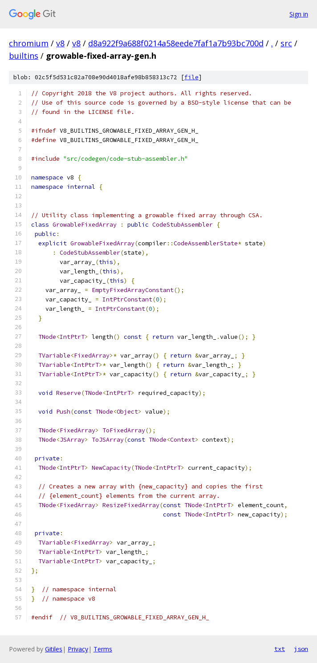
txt (279, 649)
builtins (23, 55)
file (191, 77)
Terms (102, 649)
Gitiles (53, 649)
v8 (60, 43)
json (301, 649)
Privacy (78, 649)
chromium (29, 43)
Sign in (298, 14)
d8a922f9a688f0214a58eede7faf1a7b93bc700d (176, 43)
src (286, 43)
